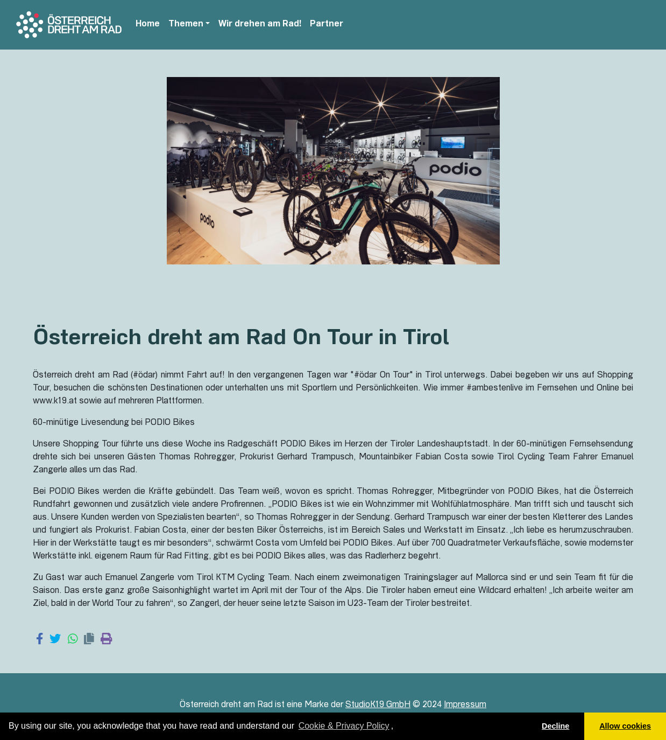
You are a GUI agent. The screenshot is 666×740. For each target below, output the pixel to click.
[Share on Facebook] (39, 639)
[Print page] (106, 639)
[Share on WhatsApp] (73, 639)
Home (148, 24)
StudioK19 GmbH (377, 705)
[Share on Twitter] (55, 639)
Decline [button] (555, 726)
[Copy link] (89, 639)
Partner (326, 24)
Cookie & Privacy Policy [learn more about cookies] (344, 725)
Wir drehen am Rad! (259, 24)
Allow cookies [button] (625, 726)
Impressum (465, 705)
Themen (185, 24)
